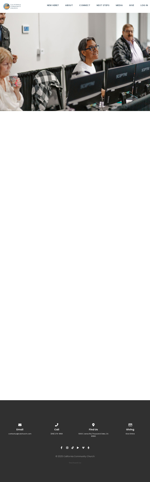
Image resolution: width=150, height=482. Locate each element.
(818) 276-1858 (57, 434)
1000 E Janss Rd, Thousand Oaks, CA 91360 (93, 435)
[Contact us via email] (20, 424)
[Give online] (130, 424)
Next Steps (103, 5)
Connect (84, 5)
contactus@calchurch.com (19, 434)
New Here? (53, 5)
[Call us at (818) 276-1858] (56, 424)
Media (119, 5)
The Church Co (75, 463)
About (69, 5)
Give (131, 5)
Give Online (130, 434)
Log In (144, 5)
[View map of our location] (93, 424)
